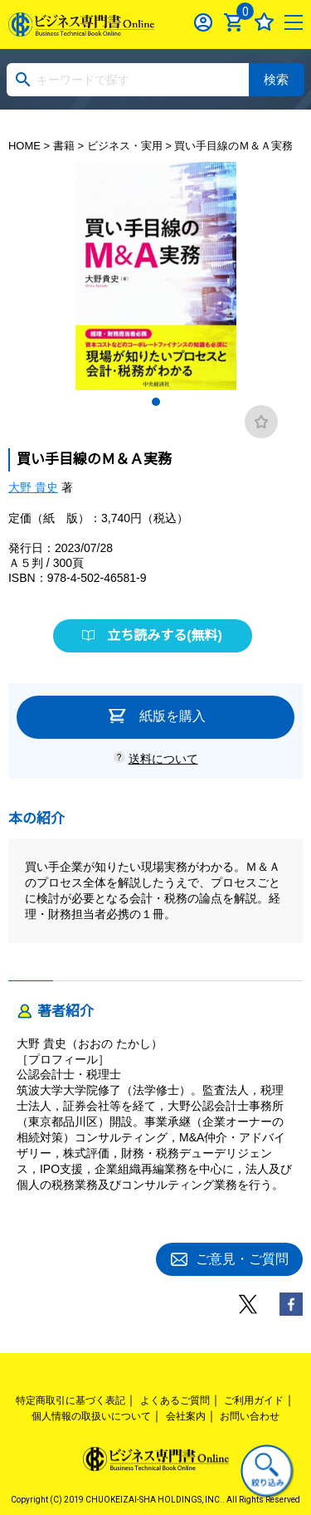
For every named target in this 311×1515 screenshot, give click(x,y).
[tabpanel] (155, 276)
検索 (276, 79)
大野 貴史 (33, 487)
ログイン (203, 22)
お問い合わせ (249, 1416)
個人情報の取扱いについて (91, 1416)
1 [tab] (156, 402)
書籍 (64, 145)
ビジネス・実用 (125, 145)
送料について (163, 758)
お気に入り (264, 22)
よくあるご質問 (175, 1400)
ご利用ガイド (254, 1400)
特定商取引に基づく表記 (70, 1400)
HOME (24, 145)
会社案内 (186, 1416)
